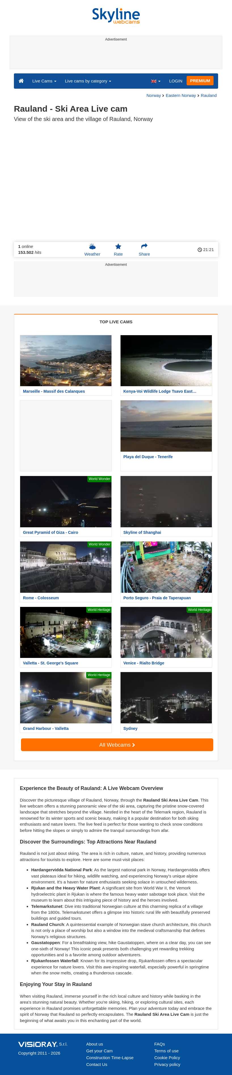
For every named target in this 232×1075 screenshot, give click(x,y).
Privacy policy (167, 1064)
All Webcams (117, 745)
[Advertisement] (115, 56)
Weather (92, 249)
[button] (156, 81)
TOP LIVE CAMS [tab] (116, 321)
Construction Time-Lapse (110, 1057)
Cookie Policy (167, 1057)
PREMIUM (200, 80)
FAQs (159, 1044)
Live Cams (44, 80)
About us (94, 1044)
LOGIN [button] (175, 80)
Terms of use (166, 1050)
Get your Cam (99, 1050)
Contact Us (96, 1064)
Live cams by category (88, 80)
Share (144, 249)
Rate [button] (118, 249)
